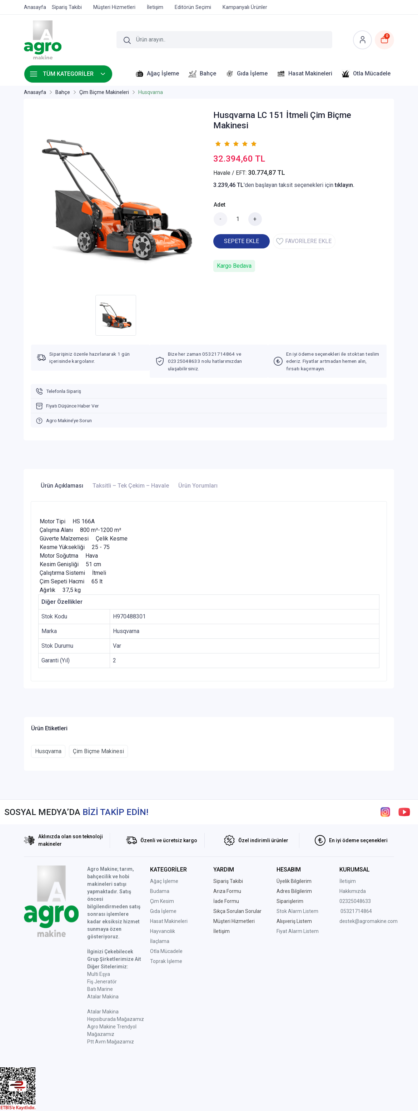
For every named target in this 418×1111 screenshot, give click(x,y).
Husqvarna (48, 751)
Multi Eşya (98, 974)
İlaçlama (159, 941)
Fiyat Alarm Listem (298, 931)
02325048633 (355, 901)
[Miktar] (238, 219)
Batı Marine (100, 989)
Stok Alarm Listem (297, 911)
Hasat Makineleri (169, 921)
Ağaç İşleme (164, 881)
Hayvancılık (162, 931)
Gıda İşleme (163, 911)
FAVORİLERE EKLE (304, 241)
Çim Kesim (162, 901)
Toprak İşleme (166, 961)
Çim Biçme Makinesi (98, 751)
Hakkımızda (352, 891)
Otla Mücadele (166, 951)
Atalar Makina (103, 996)
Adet (219, 204)
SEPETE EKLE (241, 241)
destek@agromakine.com (368, 921)
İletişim (347, 881)
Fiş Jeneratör (102, 981)
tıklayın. (344, 185)
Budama (159, 891)
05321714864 (356, 911)
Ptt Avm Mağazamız (110, 1042)
